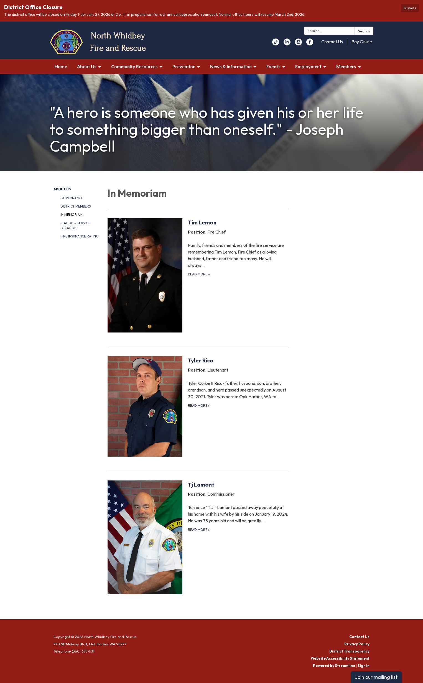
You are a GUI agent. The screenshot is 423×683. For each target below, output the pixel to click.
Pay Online (361, 41)
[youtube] (275, 44)
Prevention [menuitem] (183, 66)
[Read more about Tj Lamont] (198, 537)
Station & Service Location (75, 225)
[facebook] (309, 44)
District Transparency (349, 651)
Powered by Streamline (334, 665)
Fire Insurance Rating (79, 236)
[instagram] (298, 44)
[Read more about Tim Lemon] (198, 275)
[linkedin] (287, 44)
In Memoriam (71, 215)
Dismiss (410, 8)
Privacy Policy (357, 644)
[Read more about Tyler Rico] (198, 406)
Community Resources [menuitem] (134, 66)
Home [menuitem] (61, 66)
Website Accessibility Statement (340, 658)
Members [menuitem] (346, 66)
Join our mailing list (376, 677)
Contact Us (332, 41)
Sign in (364, 665)
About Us (62, 189)
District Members (75, 206)
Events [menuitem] (273, 66)
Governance (71, 198)
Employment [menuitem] (308, 66)
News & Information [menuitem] (231, 66)
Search (364, 31)
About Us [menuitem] (86, 66)
